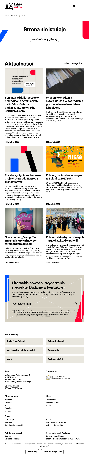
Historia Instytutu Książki (56, 422)
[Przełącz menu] (82, 6)
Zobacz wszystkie (73, 63)
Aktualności (51, 399)
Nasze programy (52, 402)
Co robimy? (9, 419)
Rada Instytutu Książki (13, 425)
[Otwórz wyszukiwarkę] (74, 6)
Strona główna (11, 16)
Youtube (8, 408)
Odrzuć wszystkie (52, 451)
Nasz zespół (9, 422)
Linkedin (8, 411)
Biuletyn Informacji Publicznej (58, 433)
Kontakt (49, 405)
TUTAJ (48, 316)
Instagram (9, 402)
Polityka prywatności (13, 433)
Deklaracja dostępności (14, 439)
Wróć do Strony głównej (44, 39)
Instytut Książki (13, 6)
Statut (48, 419)
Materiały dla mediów (54, 425)
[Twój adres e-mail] (41, 304)
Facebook (9, 399)
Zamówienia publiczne (55, 436)
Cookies (8, 436)
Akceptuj (32, 451)
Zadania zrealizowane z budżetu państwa (63, 439)
